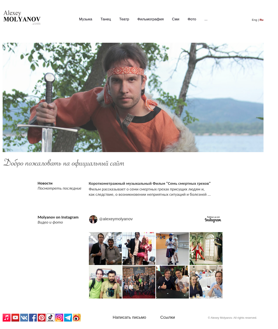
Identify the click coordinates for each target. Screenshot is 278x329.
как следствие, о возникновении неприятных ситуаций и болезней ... (150, 194)
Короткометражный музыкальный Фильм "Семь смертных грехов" (150, 183)
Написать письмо (129, 317)
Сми (175, 19)
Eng (254, 19)
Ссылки (167, 317)
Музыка (85, 19)
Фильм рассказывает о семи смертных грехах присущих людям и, (147, 189)
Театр (124, 19)
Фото (192, 19)
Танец (105, 19)
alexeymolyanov (118, 219)
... (206, 19)
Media (156, 266)
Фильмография (150, 19)
